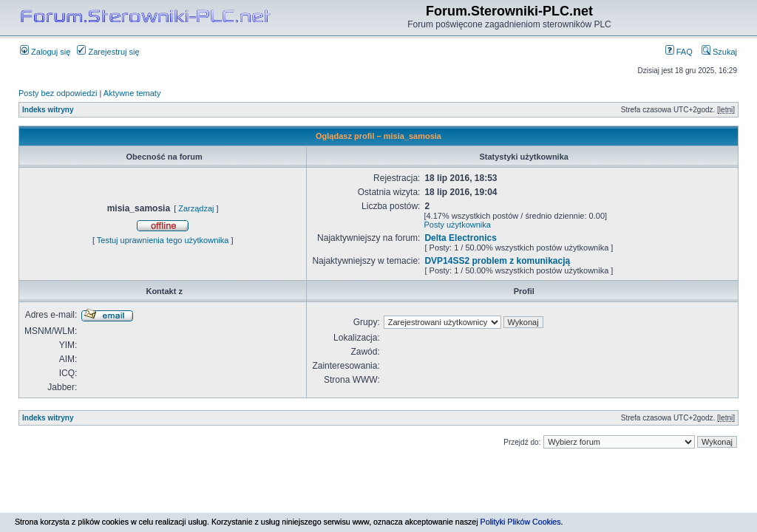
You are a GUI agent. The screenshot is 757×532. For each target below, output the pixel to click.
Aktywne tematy (132, 93)
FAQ (679, 51)
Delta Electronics (460, 238)
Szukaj (719, 51)
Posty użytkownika (457, 224)
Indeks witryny (47, 110)
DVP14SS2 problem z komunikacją (497, 261)
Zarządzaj (196, 208)
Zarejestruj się (108, 51)
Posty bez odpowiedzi (57, 93)
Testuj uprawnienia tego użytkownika (163, 240)
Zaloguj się (45, 51)
